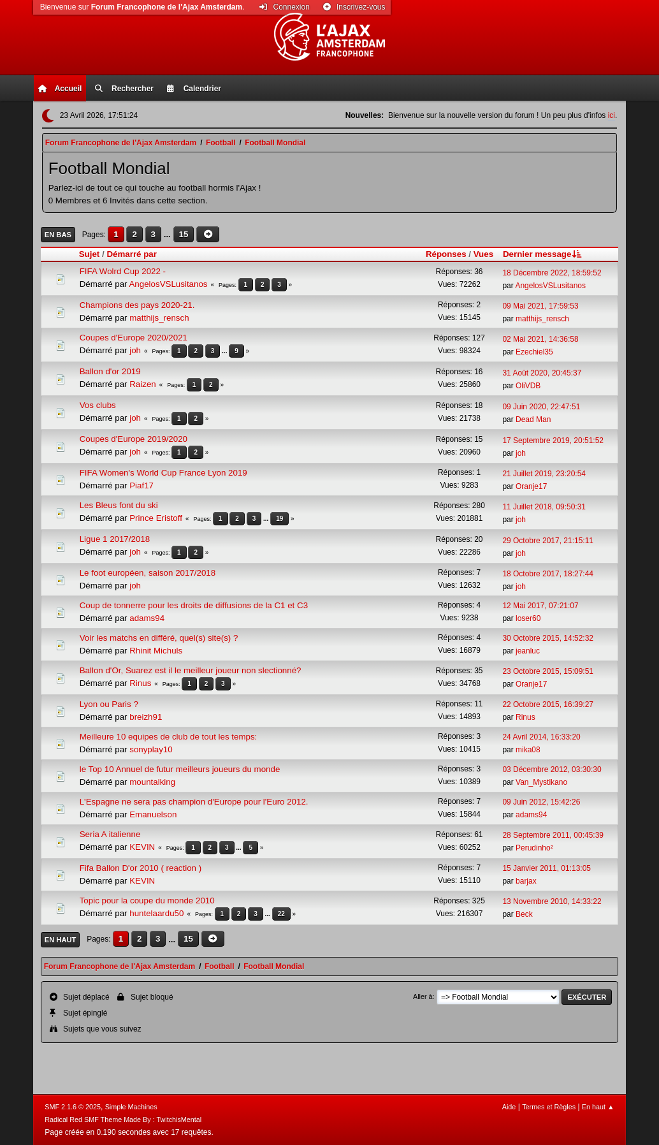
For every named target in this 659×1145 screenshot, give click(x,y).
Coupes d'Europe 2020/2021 (133, 337)
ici (611, 115)
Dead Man (533, 419)
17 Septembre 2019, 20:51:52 (553, 440)
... (168, 234)
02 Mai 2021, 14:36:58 (540, 339)
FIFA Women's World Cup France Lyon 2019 (163, 473)
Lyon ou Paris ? (109, 704)
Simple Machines (131, 1107)
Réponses (446, 254)
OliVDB (528, 385)
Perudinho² (534, 847)
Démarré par (131, 254)
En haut (60, 940)
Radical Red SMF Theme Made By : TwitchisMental (123, 1119)
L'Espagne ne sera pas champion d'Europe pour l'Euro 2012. (194, 801)
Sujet (89, 254)
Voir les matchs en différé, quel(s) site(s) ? (159, 638)
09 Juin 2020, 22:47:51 (541, 406)
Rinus (140, 683)
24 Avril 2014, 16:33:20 (541, 737)
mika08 (528, 749)
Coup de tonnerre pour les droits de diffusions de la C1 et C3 (194, 605)
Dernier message (543, 254)
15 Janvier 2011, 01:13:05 (546, 868)
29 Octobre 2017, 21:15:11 (547, 540)
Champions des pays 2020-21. (137, 305)
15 (184, 234)
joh (135, 350)
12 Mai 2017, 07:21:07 (540, 605)
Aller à (423, 996)
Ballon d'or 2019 (110, 371)
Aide (509, 1107)
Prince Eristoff (155, 518)
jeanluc (528, 650)
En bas (58, 234)
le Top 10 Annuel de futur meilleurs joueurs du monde (180, 769)
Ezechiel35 (534, 351)
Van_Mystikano (541, 782)
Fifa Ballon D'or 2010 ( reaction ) (140, 868)
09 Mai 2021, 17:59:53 (540, 306)
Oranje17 (531, 486)
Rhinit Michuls (155, 650)
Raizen (142, 384)
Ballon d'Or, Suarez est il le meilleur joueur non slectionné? (190, 670)
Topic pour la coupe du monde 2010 (147, 900)
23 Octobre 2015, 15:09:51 (547, 671)
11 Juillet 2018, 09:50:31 (544, 506)
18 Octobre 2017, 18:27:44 (547, 573)
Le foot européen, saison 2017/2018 (147, 573)
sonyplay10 (150, 749)
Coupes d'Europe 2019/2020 (133, 439)
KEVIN (142, 847)
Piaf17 (141, 485)
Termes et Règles (549, 1107)
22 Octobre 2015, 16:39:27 (547, 704)
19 (279, 518)
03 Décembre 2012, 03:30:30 (551, 769)
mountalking (152, 782)
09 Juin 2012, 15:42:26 (541, 802)
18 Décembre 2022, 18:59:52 (551, 272)
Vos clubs (98, 405)
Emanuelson (153, 814)
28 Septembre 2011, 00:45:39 (553, 835)
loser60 (528, 618)
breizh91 (145, 717)
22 (281, 913)
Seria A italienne (110, 834)
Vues (483, 254)
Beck (524, 914)
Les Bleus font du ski (119, 505)
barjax (526, 881)
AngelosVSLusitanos (168, 284)
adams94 (146, 618)
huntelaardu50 (156, 913)
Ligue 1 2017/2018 (115, 539)
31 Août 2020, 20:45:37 (541, 372)
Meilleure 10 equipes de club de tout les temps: (168, 736)
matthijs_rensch (159, 318)
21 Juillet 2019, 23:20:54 (544, 473)
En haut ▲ (598, 1107)
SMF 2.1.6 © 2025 (73, 1107)
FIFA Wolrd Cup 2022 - (123, 271)
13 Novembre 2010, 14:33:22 (551, 901)
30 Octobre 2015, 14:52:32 (547, 638)
